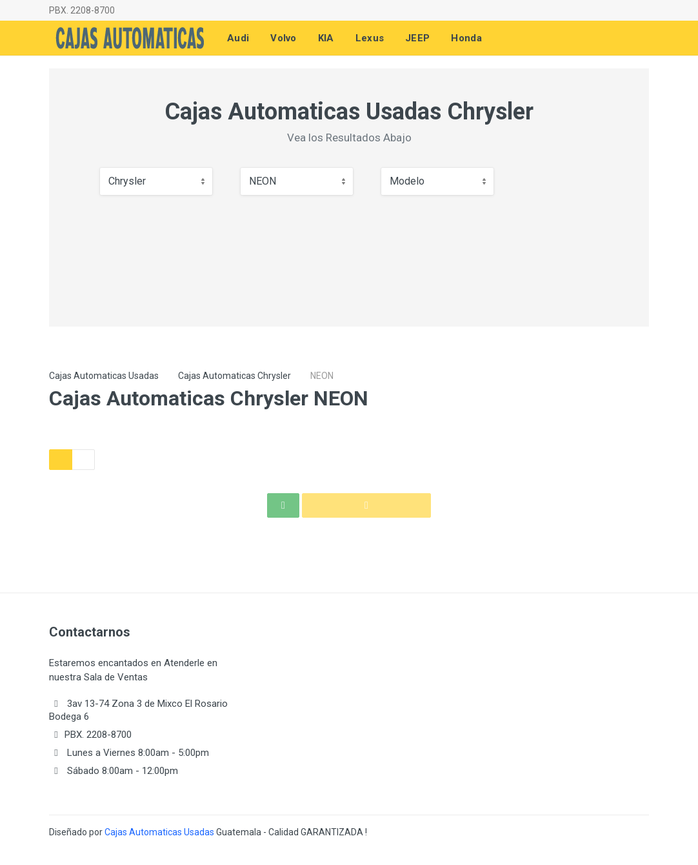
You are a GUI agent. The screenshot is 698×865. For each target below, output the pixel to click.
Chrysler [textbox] (127, 181)
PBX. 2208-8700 (82, 10)
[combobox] (156, 181)
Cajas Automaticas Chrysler (234, 376)
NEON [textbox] (262, 181)
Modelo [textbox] (407, 181)
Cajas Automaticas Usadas (104, 376)
